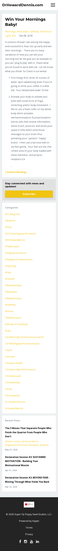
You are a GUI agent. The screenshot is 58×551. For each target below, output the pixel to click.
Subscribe (29, 194)
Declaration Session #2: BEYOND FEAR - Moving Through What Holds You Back (27, 479)
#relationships (13, 298)
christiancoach (13, 376)
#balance (10, 220)
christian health (14, 363)
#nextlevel (11, 291)
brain (8, 330)
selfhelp (34, 31)
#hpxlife (9, 278)
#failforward (12, 246)
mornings (10, 31)
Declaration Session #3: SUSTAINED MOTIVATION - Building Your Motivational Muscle (25, 461)
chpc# (8, 350)
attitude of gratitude (16, 324)
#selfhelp (10, 304)
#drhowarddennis (15, 240)
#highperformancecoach (18, 259)
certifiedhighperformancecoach (22, 343)
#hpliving (10, 266)
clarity (8, 389)
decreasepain (12, 395)
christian (10, 356)
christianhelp (12, 382)
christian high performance (20, 369)
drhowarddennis (14, 408)
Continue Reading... (16, 172)
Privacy (29, 534)
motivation (23, 31)
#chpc (8, 227)
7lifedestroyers (13, 317)
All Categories (12, 214)
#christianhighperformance (20, 233)
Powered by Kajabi (29, 521)
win (14, 35)
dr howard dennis (15, 401)
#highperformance (15, 253)
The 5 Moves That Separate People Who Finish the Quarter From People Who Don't (28, 432)
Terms (29, 527)
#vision (9, 311)
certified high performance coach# (24, 337)
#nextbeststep (13, 285)
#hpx (8, 272)
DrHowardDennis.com (22, 5)
